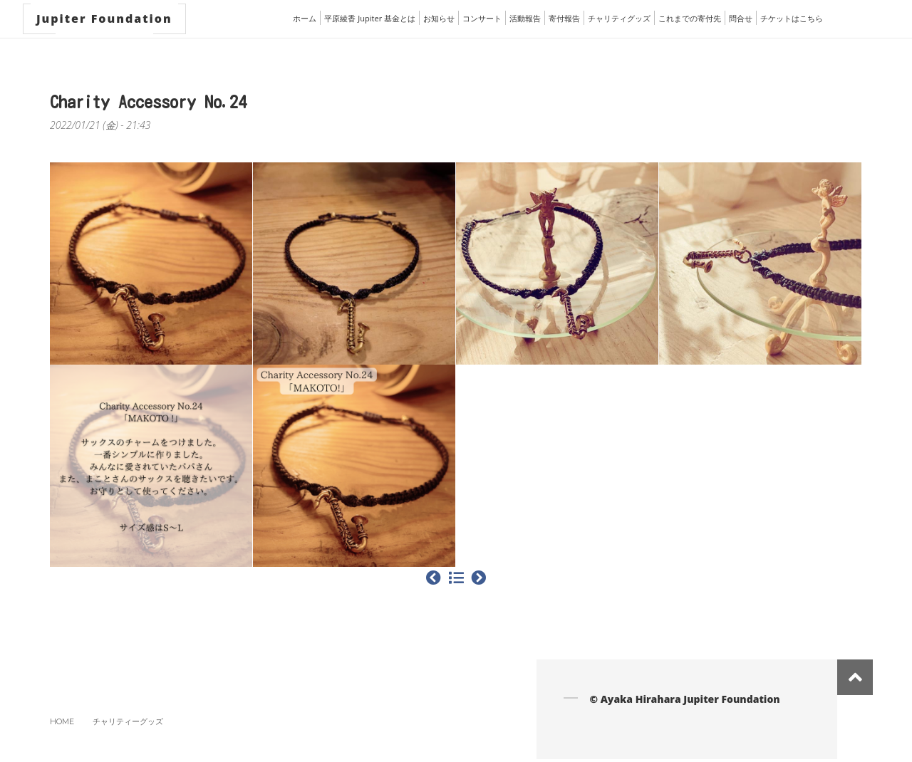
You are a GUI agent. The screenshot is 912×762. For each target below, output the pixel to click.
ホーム (304, 18)
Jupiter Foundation (104, 18)
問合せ (740, 18)
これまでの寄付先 (689, 18)
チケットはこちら (791, 18)
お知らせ (439, 18)
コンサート (482, 18)
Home (62, 721)
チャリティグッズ (619, 18)
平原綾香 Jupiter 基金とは (369, 18)
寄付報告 (564, 18)
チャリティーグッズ (128, 721)
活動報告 (525, 18)
